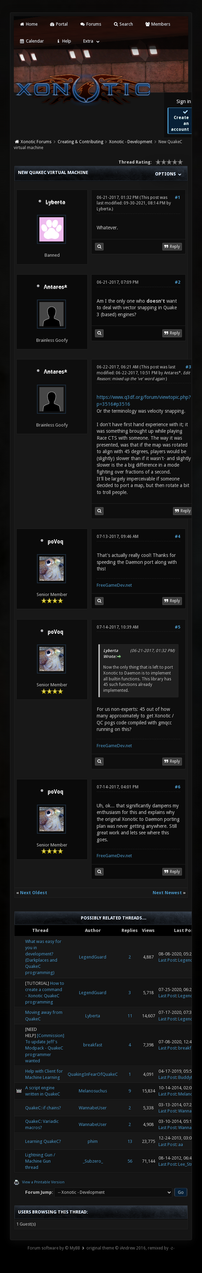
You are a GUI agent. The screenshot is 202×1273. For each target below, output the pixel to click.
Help (63, 41)
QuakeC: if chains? (43, 1107)
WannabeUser (93, 1107)
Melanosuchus (93, 1090)
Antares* (172, 372)
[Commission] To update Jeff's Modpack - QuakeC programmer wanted (44, 1048)
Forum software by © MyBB (54, 1248)
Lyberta (104, 209)
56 (129, 1161)
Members (157, 24)
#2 (177, 282)
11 (129, 1015)
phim (93, 1141)
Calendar (31, 41)
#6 (177, 787)
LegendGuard (92, 957)
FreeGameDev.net (114, 585)
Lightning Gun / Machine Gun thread (40, 1161)
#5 (177, 627)
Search (123, 24)
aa (180, 1144)
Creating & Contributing (80, 141)
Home (28, 24)
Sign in (183, 101)
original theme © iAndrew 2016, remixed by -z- (130, 1248)
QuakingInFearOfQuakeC (93, 1074)
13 (129, 1141)
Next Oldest (33, 892)
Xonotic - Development (130, 141)
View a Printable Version (43, 1182)
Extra (88, 41)
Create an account (180, 120)
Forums (90, 24)
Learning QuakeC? (43, 1141)
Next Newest (167, 892)
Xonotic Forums (36, 141)
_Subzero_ (93, 1161)
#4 (177, 536)
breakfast (92, 1044)
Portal (59, 24)
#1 (177, 197)
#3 (188, 367)
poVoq (56, 542)
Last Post (167, 960)
